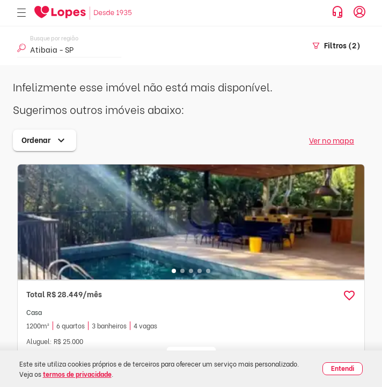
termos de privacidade (77, 373)
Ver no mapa (331, 140)
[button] (349, 295)
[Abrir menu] (21, 13)
